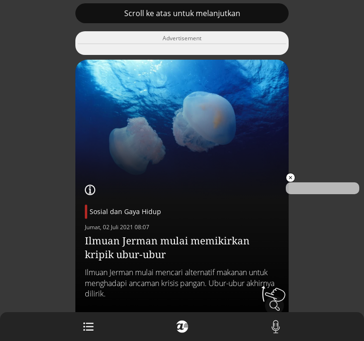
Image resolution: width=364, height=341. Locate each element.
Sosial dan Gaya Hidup (125, 211)
